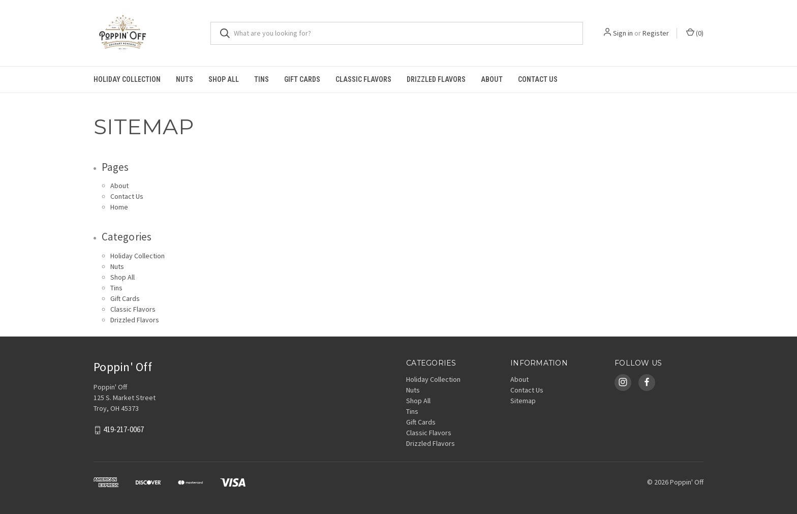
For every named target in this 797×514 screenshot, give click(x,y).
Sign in (623, 33)
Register (655, 33)
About (492, 79)
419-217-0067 (123, 429)
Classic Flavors (363, 79)
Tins (261, 79)
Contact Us (538, 79)
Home (119, 206)
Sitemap (523, 400)
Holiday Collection (127, 79)
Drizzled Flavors (436, 79)
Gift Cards (302, 79)
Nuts (184, 79)
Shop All (223, 79)
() (694, 33)
